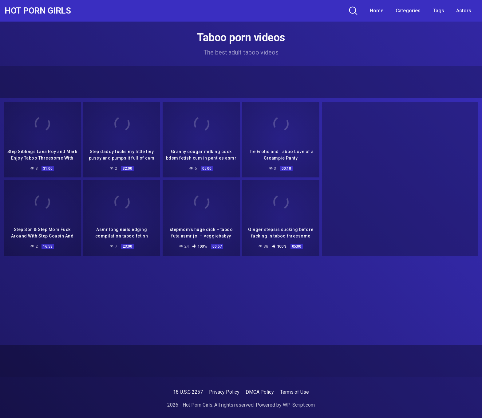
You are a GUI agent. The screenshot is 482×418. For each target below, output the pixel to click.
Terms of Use (294, 392)
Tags (438, 11)
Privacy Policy (224, 392)
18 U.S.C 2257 (188, 392)
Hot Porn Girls (38, 10)
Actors (463, 11)
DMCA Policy (260, 392)
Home (376, 11)
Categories (408, 11)
